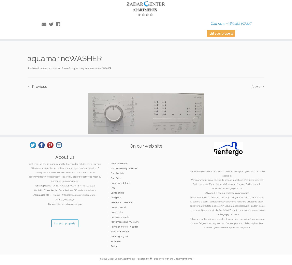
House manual (118, 207)
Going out (116, 197)
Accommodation (119, 163)
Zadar (114, 246)
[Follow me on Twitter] (52, 24)
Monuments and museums (125, 222)
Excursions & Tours (120, 183)
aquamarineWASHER (99, 68)
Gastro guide (117, 193)
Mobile (50, 190)
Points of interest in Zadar (124, 227)
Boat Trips (116, 178)
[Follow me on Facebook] (59, 24)
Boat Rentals (117, 173)
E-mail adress (66, 190)
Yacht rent (116, 241)
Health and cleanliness (122, 202)
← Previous (37, 86)
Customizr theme (183, 259)
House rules (117, 212)
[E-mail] (45, 24)
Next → (258, 86)
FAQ (113, 188)
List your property (221, 33)
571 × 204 (78, 68)
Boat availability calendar (124, 168)
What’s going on (119, 236)
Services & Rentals (120, 231)
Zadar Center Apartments (121, 259)
